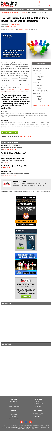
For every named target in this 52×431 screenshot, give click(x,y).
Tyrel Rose (19, 91)
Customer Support (13, 413)
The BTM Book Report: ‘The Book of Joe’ (13, 153)
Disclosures (14, 414)
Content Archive (38, 405)
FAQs (14, 403)
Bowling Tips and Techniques (12, 12)
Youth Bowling (23, 12)
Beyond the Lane (6, 171)
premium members (24, 29)
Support (42, 2)
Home (3, 12)
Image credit (48, 60)
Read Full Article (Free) (9, 132)
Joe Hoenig (21, 89)
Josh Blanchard (10, 91)
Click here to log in (25, 136)
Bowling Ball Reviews (38, 403)
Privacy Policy (13, 416)
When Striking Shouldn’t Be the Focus (12, 158)
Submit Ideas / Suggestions (14, 406)
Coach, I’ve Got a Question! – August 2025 (14, 166)
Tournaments (38, 406)
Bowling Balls (13, 405)
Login (48, 2)
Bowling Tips (38, 401)
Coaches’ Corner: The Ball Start (10, 146)
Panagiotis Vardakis (9, 175)
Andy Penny (15, 89)
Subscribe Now (13, 401)
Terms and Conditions (14, 418)
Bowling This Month (16, 24)
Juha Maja (8, 89)
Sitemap (35, 425)
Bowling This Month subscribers (41, 105)
